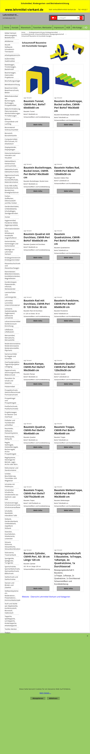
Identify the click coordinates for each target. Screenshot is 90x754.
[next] (86, 27)
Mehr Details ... (45, 693)
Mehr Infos (37, 124)
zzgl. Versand (27, 98)
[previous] (84, 27)
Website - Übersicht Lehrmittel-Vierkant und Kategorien (46, 596)
